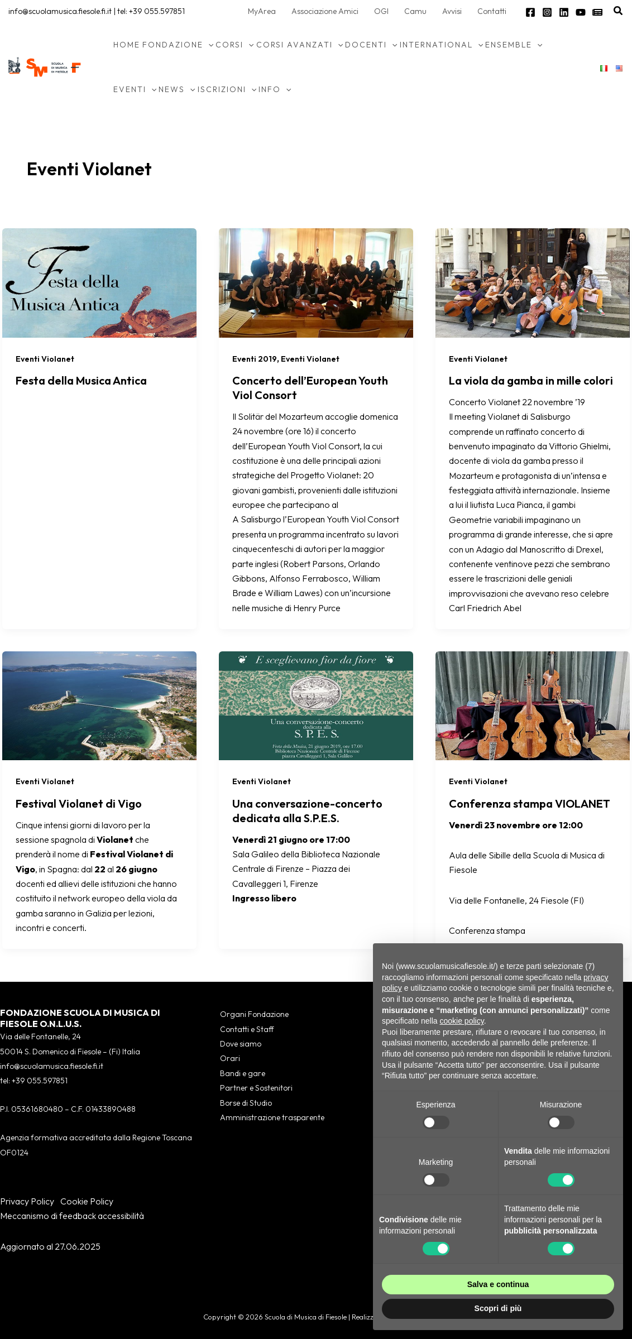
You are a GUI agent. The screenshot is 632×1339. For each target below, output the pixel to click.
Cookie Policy (86, 1201)
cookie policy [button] (462, 1020)
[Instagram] (547, 12)
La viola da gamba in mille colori (531, 380)
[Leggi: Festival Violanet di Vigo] (99, 704)
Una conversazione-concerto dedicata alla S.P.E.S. (307, 810)
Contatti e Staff (247, 1029)
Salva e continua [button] (498, 1284)
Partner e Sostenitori (256, 1088)
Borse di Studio (246, 1103)
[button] (619, 11)
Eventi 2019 (254, 359)
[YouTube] (581, 12)
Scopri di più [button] (498, 1308)
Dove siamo (240, 1044)
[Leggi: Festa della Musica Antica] (99, 281)
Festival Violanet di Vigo (79, 803)
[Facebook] (530, 12)
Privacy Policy (27, 1201)
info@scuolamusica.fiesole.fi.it (60, 11)
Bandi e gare (242, 1073)
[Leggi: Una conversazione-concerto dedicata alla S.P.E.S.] (316, 704)
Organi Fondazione (254, 1014)
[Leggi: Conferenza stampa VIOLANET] (532, 704)
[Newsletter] (597, 12)
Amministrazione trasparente (272, 1117)
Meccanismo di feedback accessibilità (72, 1215)
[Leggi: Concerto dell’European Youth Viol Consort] (316, 281)
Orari (230, 1058)
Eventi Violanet (45, 359)
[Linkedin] (564, 12)
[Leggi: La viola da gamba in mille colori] (532, 281)
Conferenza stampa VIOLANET (529, 803)
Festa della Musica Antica (81, 380)
